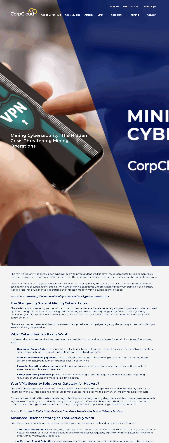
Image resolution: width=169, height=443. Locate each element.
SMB (100, 15)
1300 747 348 (130, 6)
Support (114, 6)
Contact (151, 15)
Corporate (117, 15)
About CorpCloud (51, 15)
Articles (88, 15)
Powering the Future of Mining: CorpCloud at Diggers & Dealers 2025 (67, 296)
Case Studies (72, 15)
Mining (135, 15)
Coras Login (149, 6)
